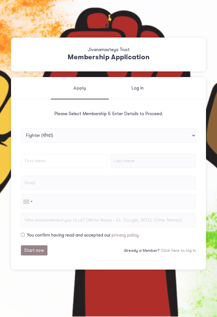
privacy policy (125, 235)
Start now (34, 250)
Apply (79, 88)
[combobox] (27, 201)
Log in (137, 88)
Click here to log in (178, 250)
